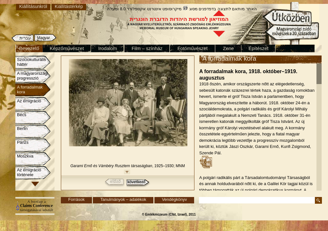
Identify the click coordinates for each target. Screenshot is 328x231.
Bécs (21, 114)
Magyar (43, 38)
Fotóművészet (192, 48)
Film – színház (147, 48)
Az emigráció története (29, 172)
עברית (25, 38)
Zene (228, 48)
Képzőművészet (67, 48)
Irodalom (107, 48)
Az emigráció (29, 100)
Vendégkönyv (174, 199)
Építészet (259, 48)
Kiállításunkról (33, 6)
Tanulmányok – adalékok (123, 199)
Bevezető (29, 48)
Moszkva (25, 156)
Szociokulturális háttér (31, 62)
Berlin (22, 128)
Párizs (23, 142)
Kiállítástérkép (69, 6)
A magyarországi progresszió (32, 76)
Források (76, 199)
